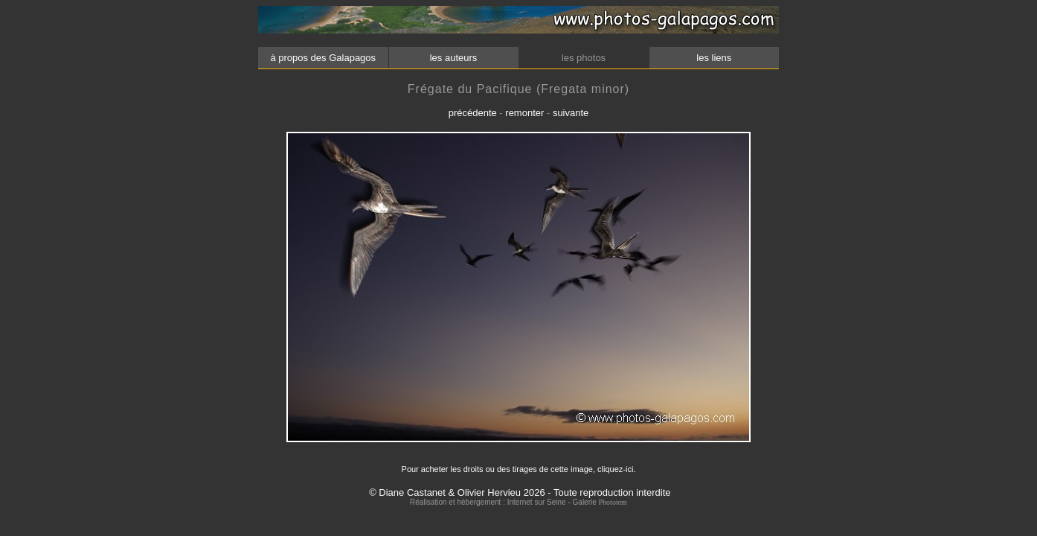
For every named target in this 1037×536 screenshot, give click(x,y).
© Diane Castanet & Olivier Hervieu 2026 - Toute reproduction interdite (519, 492)
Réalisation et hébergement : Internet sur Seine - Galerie (504, 502)
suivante (570, 112)
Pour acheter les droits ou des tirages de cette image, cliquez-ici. (519, 469)
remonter (524, 112)
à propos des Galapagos (323, 57)
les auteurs (453, 57)
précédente (473, 112)
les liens (714, 57)
